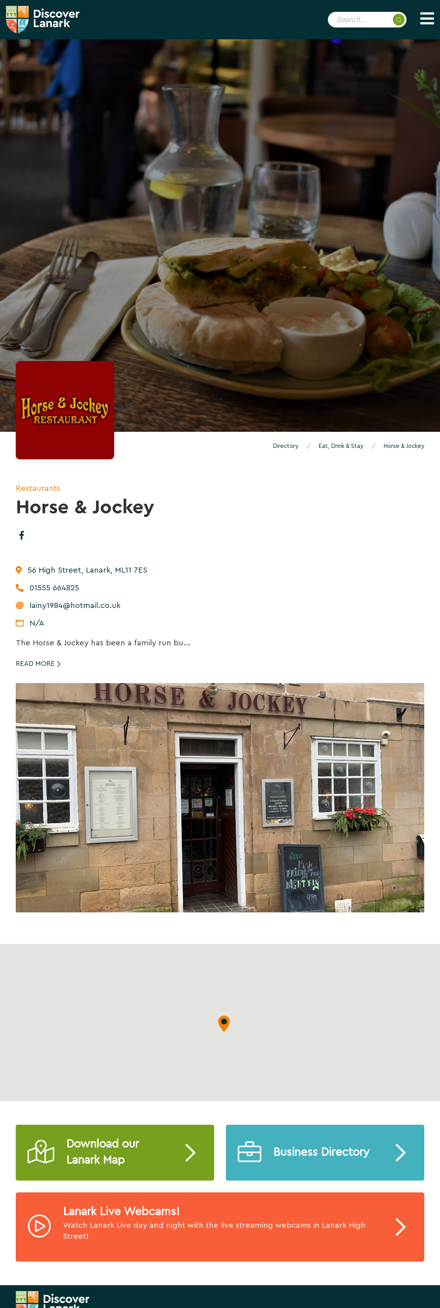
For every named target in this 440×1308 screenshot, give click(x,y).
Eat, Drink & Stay (340, 446)
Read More (35, 663)
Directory (285, 446)
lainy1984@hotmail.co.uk (75, 606)
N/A (37, 623)
